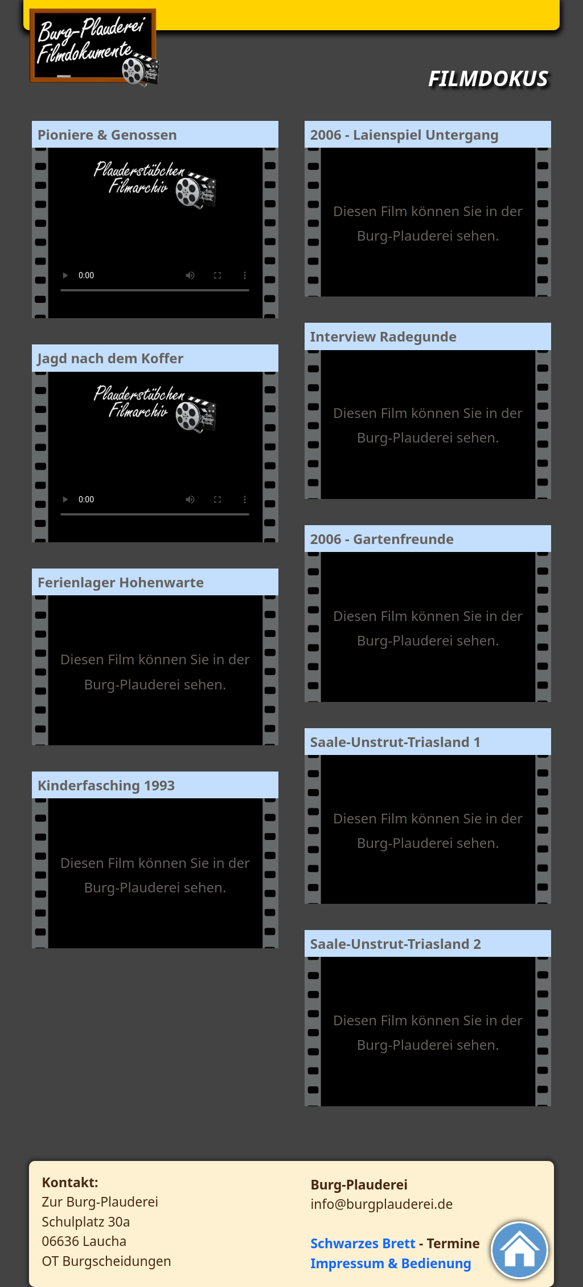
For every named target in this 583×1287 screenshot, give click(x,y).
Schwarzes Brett (363, 1243)
